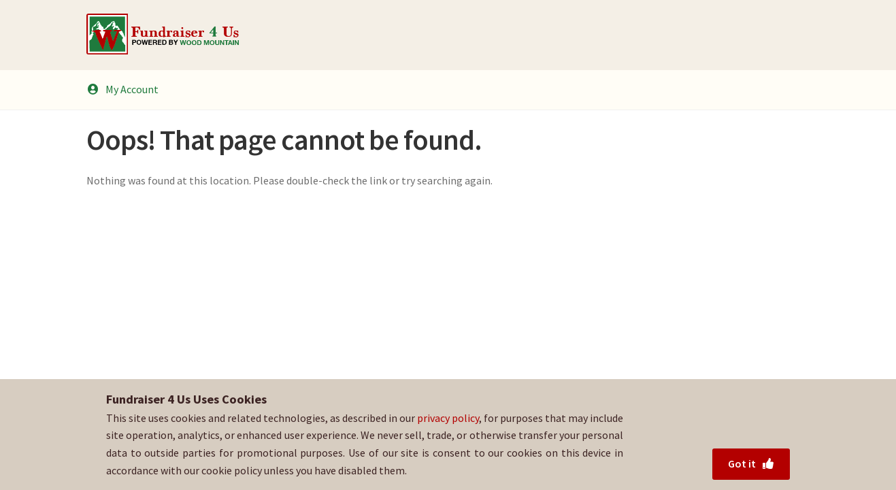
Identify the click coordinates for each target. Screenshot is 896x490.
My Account (122, 89)
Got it (751, 463)
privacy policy (448, 418)
